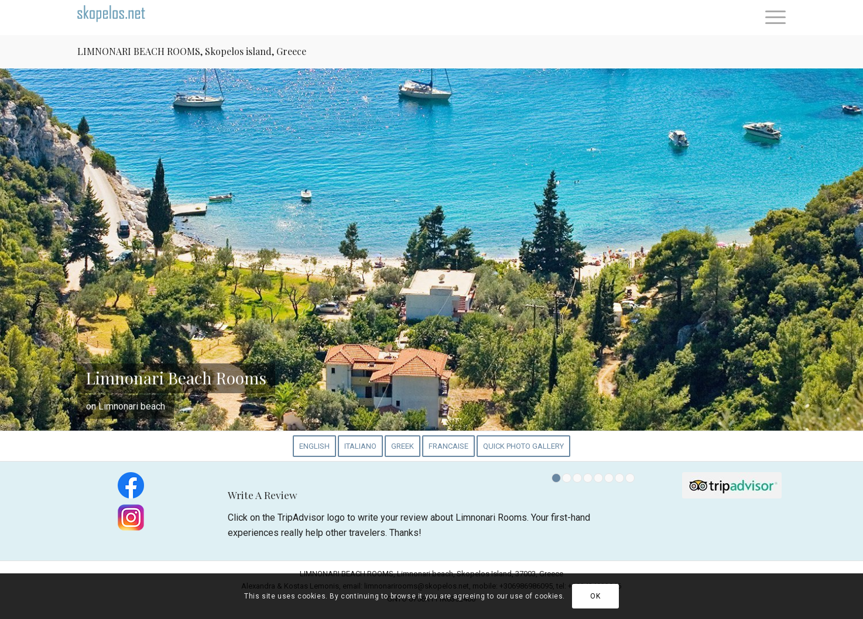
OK (595, 596)
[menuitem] (772, 17)
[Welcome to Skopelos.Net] (121, 17)
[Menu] (772, 17)
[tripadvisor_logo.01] (732, 485)
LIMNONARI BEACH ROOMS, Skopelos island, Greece (191, 51)
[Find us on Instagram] (131, 517)
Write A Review (262, 494)
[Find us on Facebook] (131, 485)
